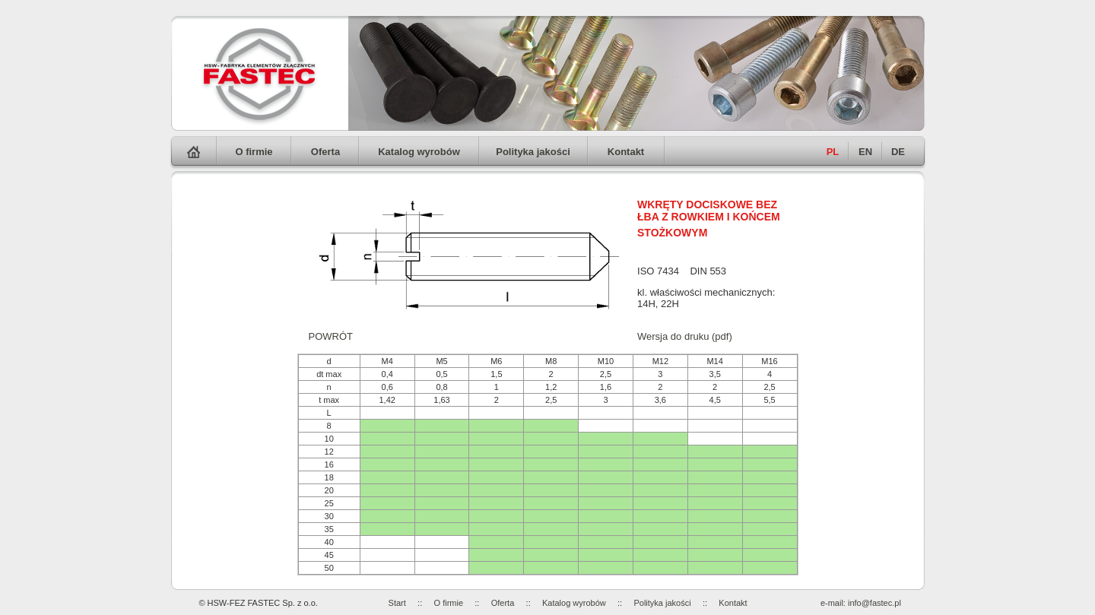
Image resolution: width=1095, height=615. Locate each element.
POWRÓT (331, 336)
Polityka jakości (533, 151)
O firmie (253, 151)
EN (865, 151)
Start (397, 602)
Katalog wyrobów (419, 151)
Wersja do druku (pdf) (684, 336)
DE (898, 151)
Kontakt (626, 151)
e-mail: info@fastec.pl (860, 602)
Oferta (325, 151)
